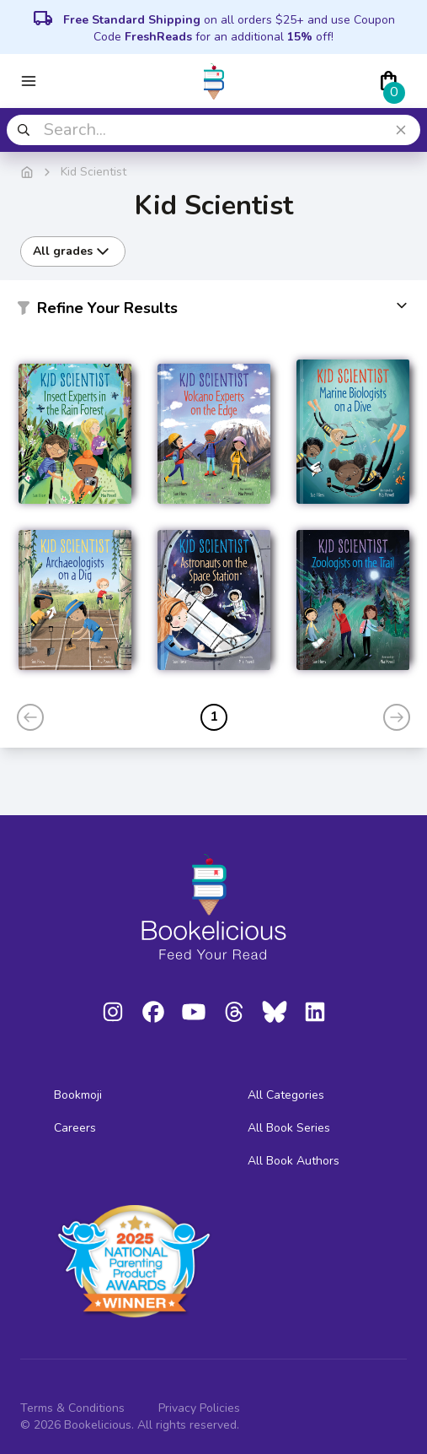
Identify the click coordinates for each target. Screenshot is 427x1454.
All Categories (286, 1095)
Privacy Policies (199, 1408)
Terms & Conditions (72, 1408)
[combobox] (213, 130)
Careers (75, 1128)
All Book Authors (293, 1161)
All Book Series (289, 1128)
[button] (213, 311)
